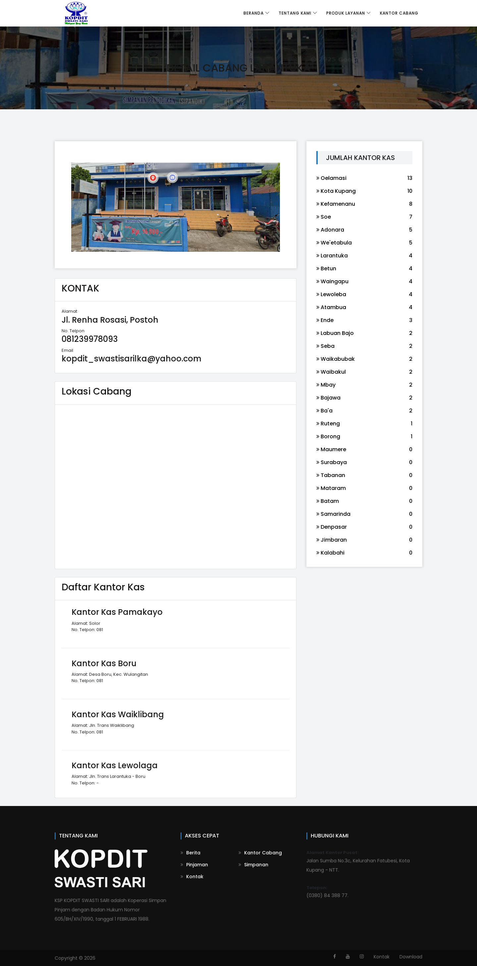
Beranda (253, 13)
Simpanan (253, 864)
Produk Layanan (345, 13)
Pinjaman (194, 864)
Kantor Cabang (399, 13)
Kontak (192, 876)
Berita (190, 852)
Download (410, 956)
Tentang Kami (295, 13)
